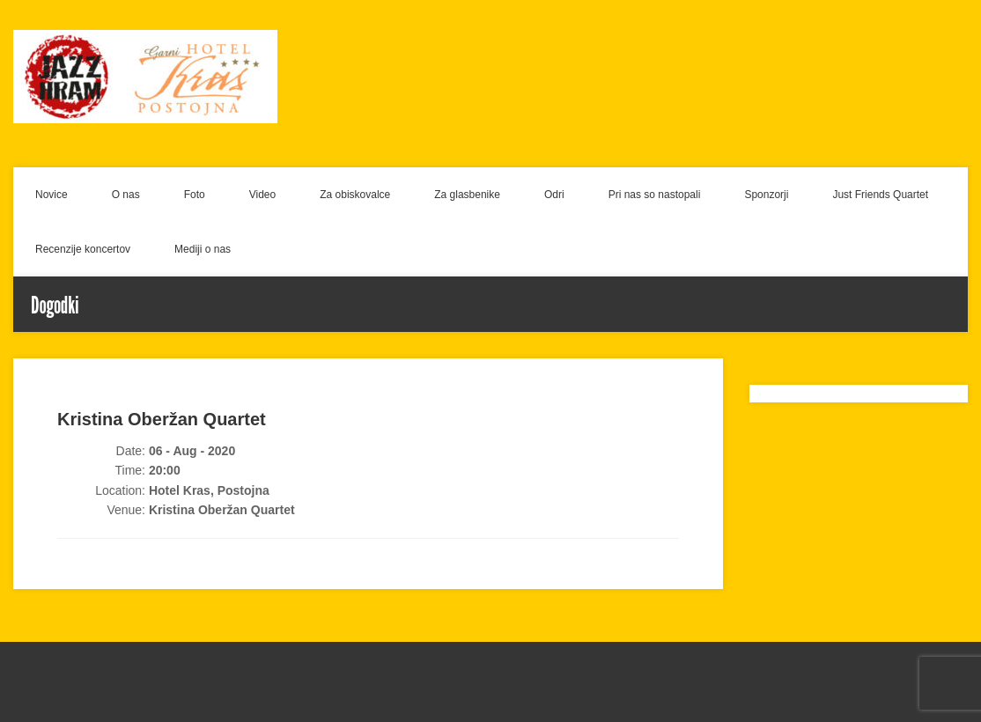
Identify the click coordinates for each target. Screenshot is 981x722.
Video (262, 194)
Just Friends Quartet (880, 194)
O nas (126, 194)
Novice (51, 194)
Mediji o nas (202, 249)
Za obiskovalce (355, 194)
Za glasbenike (467, 194)
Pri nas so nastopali (655, 194)
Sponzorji (766, 194)
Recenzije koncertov (82, 249)
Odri (554, 194)
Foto (194, 194)
